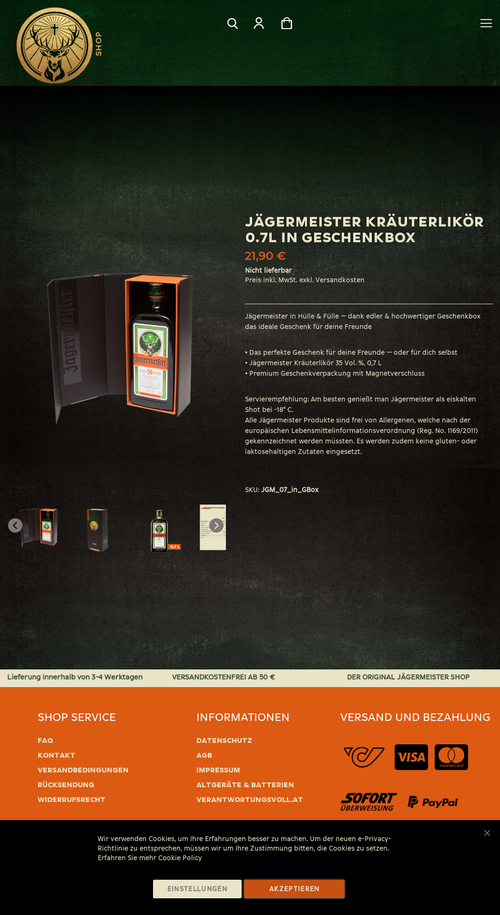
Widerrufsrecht (71, 799)
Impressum (218, 770)
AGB (204, 755)
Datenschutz (224, 740)
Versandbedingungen (83, 770)
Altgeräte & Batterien (245, 785)
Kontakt (56, 755)
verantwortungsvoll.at (249, 799)
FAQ (45, 740)
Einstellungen (197, 889)
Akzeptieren (294, 889)
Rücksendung (66, 785)
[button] (26, 347)
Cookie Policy (180, 858)
